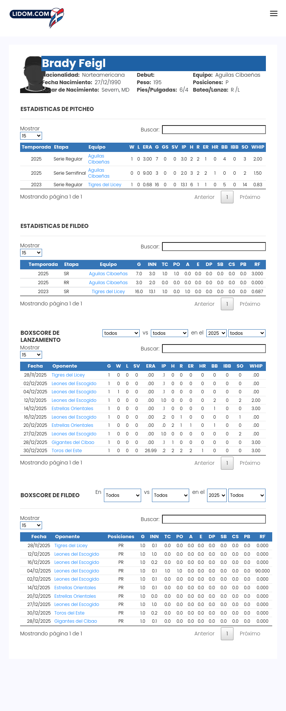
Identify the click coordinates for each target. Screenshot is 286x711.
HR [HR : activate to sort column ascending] (202, 365)
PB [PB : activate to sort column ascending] (247, 536)
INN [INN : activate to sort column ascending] (154, 536)
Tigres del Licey (104, 184)
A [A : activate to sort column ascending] (191, 536)
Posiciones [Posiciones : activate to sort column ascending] (121, 536)
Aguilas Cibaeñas (98, 159)
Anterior (204, 197)
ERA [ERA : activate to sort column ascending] (150, 365)
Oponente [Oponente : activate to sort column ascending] (65, 365)
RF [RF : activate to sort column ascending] (263, 536)
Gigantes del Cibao (73, 442)
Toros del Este (67, 450)
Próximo (250, 197)
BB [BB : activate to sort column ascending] (215, 365)
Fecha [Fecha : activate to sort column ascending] (39, 536)
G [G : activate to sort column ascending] (109, 365)
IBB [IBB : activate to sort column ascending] (227, 365)
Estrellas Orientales (72, 408)
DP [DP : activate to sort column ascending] (212, 536)
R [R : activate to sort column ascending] (180, 365)
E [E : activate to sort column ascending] (201, 536)
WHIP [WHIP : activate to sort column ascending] (256, 365)
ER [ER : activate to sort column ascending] (191, 365)
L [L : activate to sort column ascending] (127, 365)
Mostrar (31, 132)
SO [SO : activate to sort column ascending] (239, 365)
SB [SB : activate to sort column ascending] (223, 536)
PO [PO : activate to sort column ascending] (179, 536)
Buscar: (203, 129)
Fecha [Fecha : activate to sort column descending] (35, 365)
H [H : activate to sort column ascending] (173, 365)
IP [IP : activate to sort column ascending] (164, 365)
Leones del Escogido (74, 383)
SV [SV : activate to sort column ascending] (136, 365)
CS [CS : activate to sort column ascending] (235, 536)
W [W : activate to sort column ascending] (118, 365)
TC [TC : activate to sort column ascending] (167, 536)
